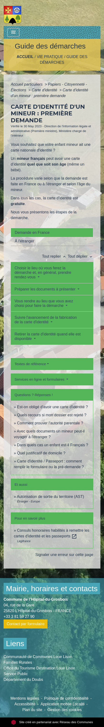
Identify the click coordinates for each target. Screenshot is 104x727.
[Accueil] (12, 13)
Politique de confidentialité (66, 698)
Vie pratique (50, 57)
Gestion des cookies (64, 710)
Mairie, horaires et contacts (52, 588)
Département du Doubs (23, 680)
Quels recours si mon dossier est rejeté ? (51, 415)
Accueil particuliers (27, 84)
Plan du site (32, 710)
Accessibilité (25, 704)
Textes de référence (30, 364)
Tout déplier (80, 256)
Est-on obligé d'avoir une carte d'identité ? (52, 407)
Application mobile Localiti (62, 704)
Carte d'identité (45, 90)
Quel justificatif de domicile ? (41, 453)
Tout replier (55, 256)
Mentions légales (24, 698)
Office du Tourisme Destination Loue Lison (39, 668)
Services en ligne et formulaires (40, 379)
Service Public (16, 674)
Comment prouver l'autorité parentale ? (50, 423)
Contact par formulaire (25, 624)
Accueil (25, 57)
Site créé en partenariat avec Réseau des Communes (52, 722)
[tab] (52, 232)
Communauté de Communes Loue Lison (38, 657)
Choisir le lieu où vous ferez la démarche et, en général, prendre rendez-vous (43, 272)
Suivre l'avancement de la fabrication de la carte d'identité (46, 319)
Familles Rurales (18, 662)
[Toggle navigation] (13, 32)
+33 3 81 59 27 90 (19, 616)
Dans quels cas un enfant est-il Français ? (52, 445)
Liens (15, 643)
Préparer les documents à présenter (46, 289)
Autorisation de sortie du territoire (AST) (50, 497)
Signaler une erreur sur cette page (64, 555)
